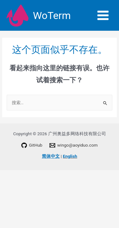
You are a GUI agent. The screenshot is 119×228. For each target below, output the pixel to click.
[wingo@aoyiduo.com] (73, 145)
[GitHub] (32, 145)
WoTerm (52, 16)
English (70, 156)
